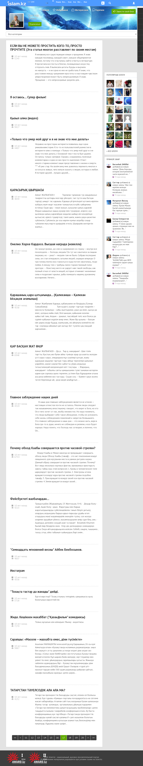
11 (26, 737)
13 (38, 737)
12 (32, 737)
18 (70, 737)
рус (32, 1)
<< (15, 737)
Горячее (99, 10)
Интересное (81, 10)
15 (51, 737)
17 (63, 737)
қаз (29, 1)
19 (76, 737)
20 (82, 737)
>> (93, 737)
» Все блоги (112, 151)
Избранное (62, 10)
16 (57, 737)
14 (45, 737)
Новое (45, 10)
